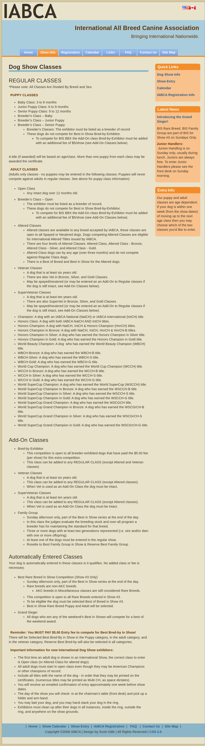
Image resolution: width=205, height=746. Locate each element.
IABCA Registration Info (176, 95)
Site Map (171, 726)
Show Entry (166, 81)
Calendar (164, 88)
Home (33, 726)
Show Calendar (54, 726)
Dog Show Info (168, 74)
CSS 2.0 (155, 732)
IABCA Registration (109, 726)
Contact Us (151, 726)
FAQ (133, 726)
